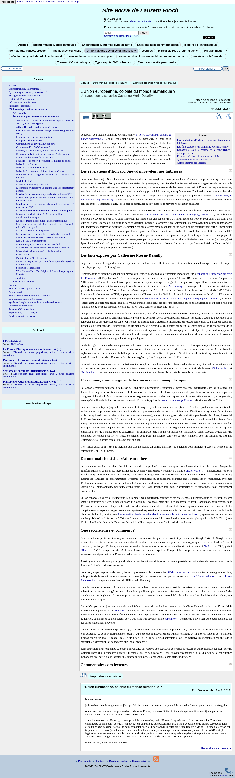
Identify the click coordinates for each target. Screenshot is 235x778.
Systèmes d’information (208, 56)
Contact (99, 761)
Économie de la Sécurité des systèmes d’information (42, 153)
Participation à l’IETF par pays (31, 257)
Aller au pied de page (68, 1)
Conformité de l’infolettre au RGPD (121, 36)
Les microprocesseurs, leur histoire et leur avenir (40, 237)
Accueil (23, 44)
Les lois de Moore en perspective (32, 230)
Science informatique (23, 281)
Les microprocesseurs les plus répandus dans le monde (43, 234)
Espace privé (138, 761)
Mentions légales (117, 761)
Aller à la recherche (45, 1)
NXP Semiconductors (203, 576)
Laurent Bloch (221, 109)
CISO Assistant (12, 341)
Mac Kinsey (175, 286)
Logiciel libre (19, 278)
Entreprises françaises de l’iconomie (34, 157)
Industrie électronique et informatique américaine (41, 171)
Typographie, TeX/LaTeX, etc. (114, 62)
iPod (84, 550)
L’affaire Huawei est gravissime (32, 184)
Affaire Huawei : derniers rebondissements (37, 127)
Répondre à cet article (105, 676)
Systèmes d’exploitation (28, 267)
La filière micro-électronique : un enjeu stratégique (41, 220)
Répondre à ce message (216, 748)
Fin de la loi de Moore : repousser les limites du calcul (43, 160)
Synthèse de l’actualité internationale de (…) (29, 370)
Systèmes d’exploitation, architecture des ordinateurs (153, 56)
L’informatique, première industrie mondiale (38, 244)
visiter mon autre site (140, 21)
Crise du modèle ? (33, 147)
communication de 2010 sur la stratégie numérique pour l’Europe (181, 298)
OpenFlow (171, 618)
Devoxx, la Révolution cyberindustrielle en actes (40, 150)
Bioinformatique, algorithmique (55, 44)
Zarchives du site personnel (157, 62)
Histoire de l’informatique (200, 44)
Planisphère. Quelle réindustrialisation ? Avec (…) (32, 381)
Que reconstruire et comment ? (194, 159)
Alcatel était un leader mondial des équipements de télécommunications (157, 514)
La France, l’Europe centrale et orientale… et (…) (32, 349)
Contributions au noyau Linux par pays (35, 143)
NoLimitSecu (17, 344)
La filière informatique (27, 217)
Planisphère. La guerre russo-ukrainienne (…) (30, 359)
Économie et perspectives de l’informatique (154, 83)
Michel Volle (219, 368)
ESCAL (224, 775)
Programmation (215, 50)
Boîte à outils (19, 113)
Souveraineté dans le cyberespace (91, 56)
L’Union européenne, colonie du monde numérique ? (44, 210)
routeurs (119, 610)
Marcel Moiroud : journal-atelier (178, 50)
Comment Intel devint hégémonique (34, 136)
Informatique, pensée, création (27, 50)
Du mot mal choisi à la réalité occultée (198, 156)
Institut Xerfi (89, 372)
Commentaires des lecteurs (191, 162)
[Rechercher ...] (207, 69)
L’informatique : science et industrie (111, 50)
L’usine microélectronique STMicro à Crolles (39, 213)
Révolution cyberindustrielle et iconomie (37, 56)
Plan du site (84, 761)
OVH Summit (23, 254)
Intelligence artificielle (67, 50)
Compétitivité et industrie (29, 140)
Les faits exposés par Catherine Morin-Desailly (203, 146)
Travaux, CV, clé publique (73, 62)
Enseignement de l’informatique (158, 44)
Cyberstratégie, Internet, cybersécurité (107, 44)
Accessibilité (8, 2)
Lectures (147, 50)
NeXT (207, 546)
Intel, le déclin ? (24, 180)
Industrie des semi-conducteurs (31, 167)
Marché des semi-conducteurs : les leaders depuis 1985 (43, 247)
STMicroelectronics (178, 572)
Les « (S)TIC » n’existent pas (31, 240)
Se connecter (14, 68)
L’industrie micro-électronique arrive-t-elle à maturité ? (44, 194)
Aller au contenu (24, 1)
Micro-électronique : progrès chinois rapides (38, 251)
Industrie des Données (27, 164)
